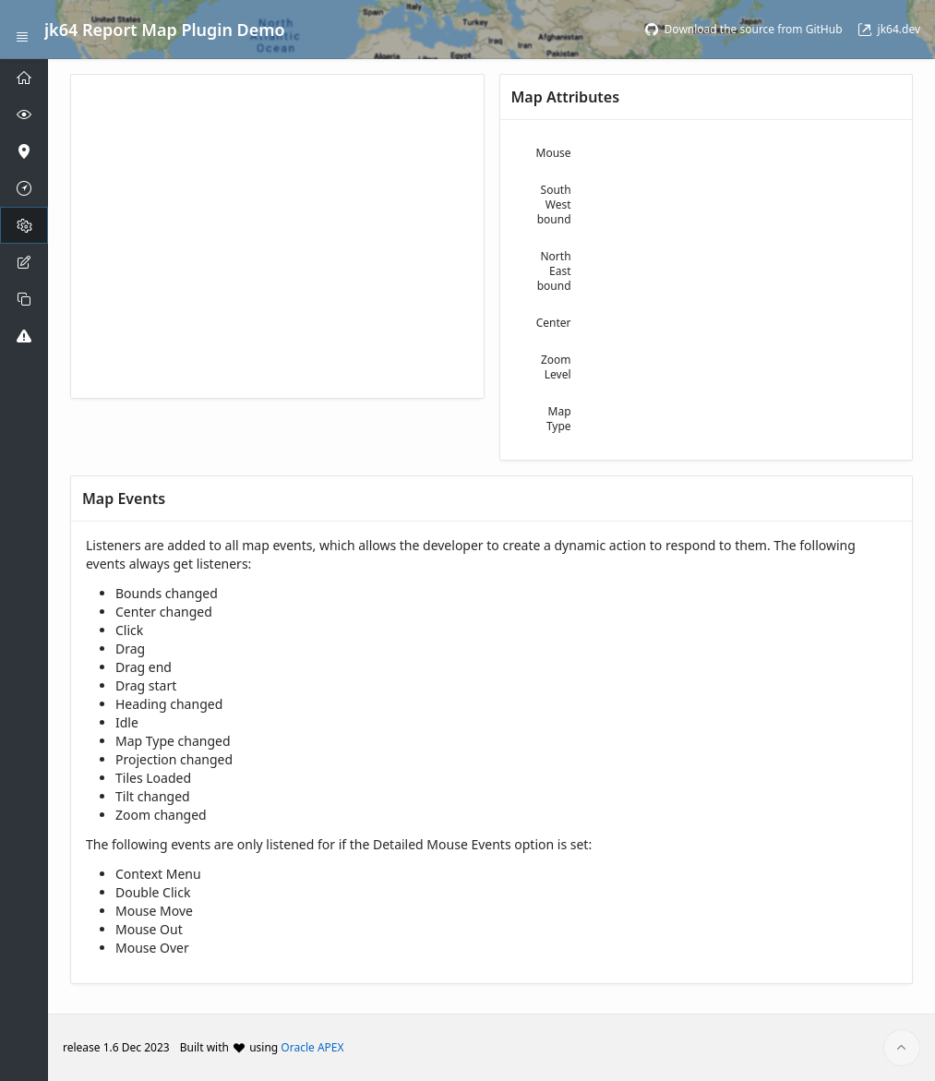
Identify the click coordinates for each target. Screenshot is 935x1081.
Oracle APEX (312, 1047)
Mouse (553, 153)
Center (553, 322)
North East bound (554, 271)
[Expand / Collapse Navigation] (22, 29)
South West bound (554, 204)
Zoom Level (556, 367)
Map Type (558, 418)
